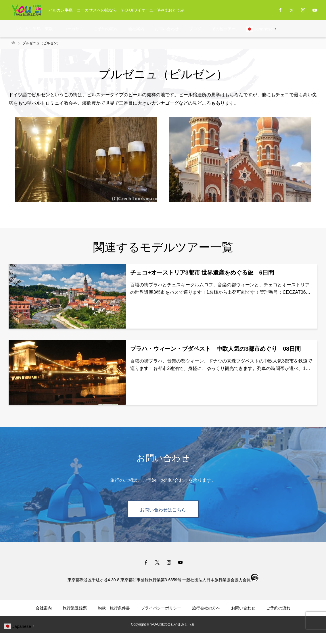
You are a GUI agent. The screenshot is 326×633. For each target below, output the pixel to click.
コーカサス (73, 28)
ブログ (195, 28)
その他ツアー (224, 28)
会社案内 (136, 28)
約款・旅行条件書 (114, 608)
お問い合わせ (167, 28)
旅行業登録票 (75, 608)
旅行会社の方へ (206, 608)
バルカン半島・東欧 (35, 28)
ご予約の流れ (106, 28)
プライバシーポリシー (161, 608)
